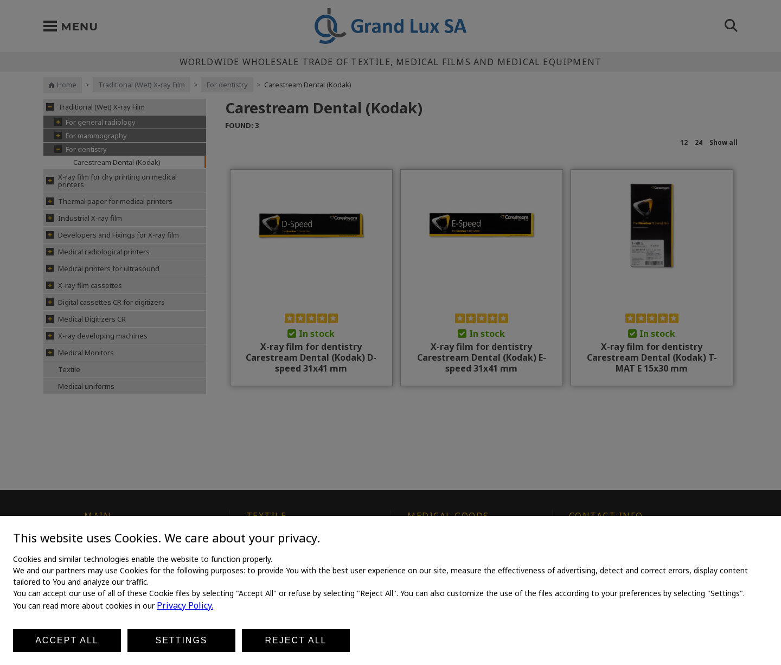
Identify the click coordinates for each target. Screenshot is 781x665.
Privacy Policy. (185, 605)
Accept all (67, 640)
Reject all (296, 640)
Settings (181, 640)
